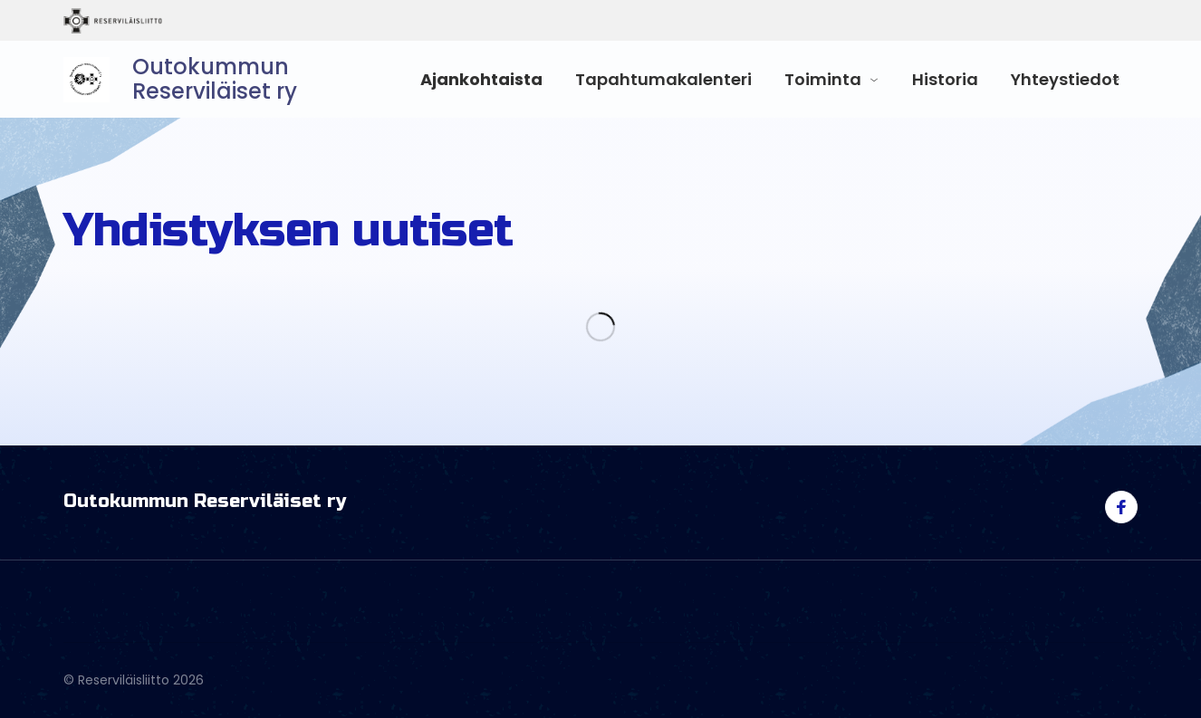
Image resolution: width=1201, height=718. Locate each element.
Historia (945, 79)
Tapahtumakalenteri (663, 79)
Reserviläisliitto (187, 21)
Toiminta (822, 79)
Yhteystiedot (1065, 79)
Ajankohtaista (481, 79)
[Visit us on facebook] (1121, 507)
